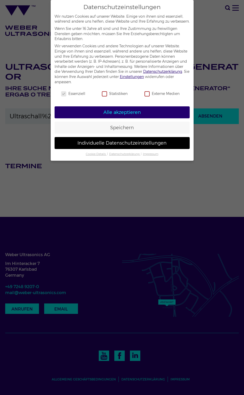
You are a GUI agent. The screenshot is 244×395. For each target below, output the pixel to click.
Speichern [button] (122, 127)
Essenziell (73, 93)
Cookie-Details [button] (96, 154)
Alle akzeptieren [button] (122, 112)
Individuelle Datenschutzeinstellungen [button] (122, 143)
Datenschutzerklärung (162, 71)
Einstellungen (132, 76)
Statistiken (115, 93)
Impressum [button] (150, 154)
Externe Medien (162, 93)
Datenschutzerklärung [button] (124, 154)
